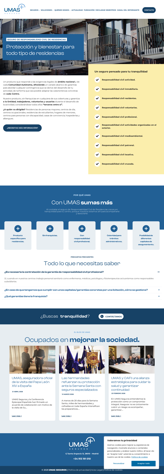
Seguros (35, 10)
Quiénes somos (62, 10)
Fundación (89, 10)
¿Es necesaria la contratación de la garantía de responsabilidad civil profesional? (54, 272)
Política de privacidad (79, 470)
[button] (82, 272)
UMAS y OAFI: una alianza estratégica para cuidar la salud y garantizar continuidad (130, 384)
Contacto (149, 10)
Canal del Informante (128, 10)
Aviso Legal (97, 470)
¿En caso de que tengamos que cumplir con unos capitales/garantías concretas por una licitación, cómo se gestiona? (76, 289)
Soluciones (47, 10)
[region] (131, 453)
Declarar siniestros (106, 10)
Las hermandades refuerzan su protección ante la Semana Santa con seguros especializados (81, 384)
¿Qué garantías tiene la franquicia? (26, 296)
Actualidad (77, 10)
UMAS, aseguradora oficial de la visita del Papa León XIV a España (32, 382)
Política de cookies (139, 457)
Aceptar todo (143, 463)
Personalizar (118, 463)
